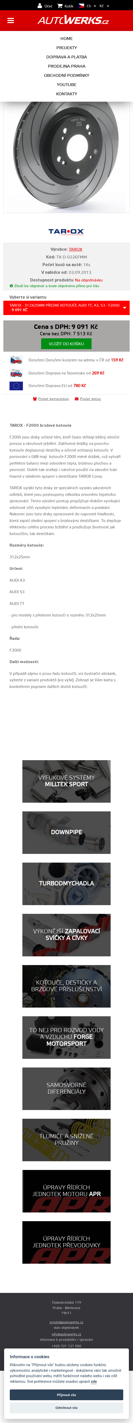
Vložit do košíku (66, 344)
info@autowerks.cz (66, 1334)
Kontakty (66, 94)
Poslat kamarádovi (51, 399)
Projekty (66, 47)
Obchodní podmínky (66, 75)
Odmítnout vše (67, 1408)
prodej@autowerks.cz (66, 1322)
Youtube (66, 84)
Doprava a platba (66, 57)
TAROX (75, 249)
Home (66, 38)
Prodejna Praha (66, 66)
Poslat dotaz (88, 399)
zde (94, 1381)
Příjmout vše (66, 1395)
